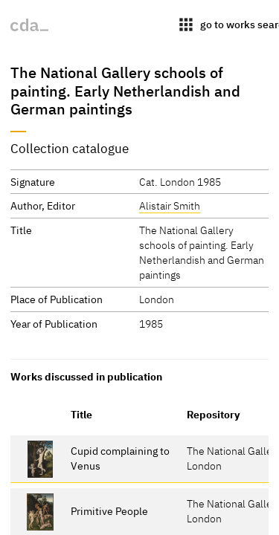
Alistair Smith (169, 205)
